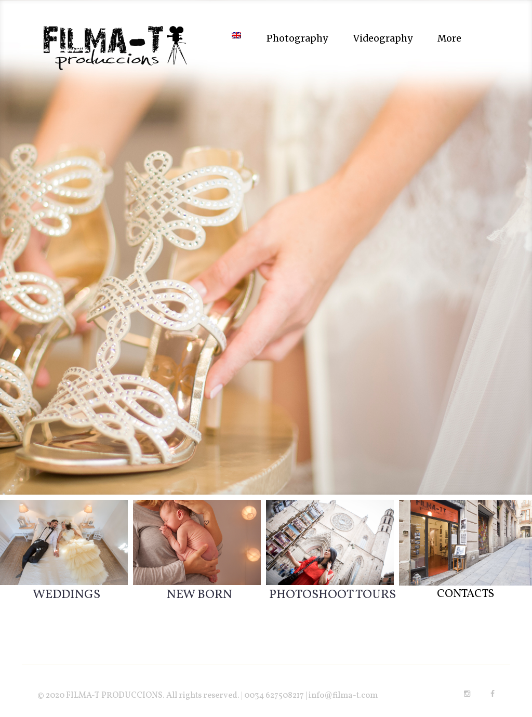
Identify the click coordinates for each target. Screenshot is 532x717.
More (449, 38)
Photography (297, 38)
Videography (383, 38)
